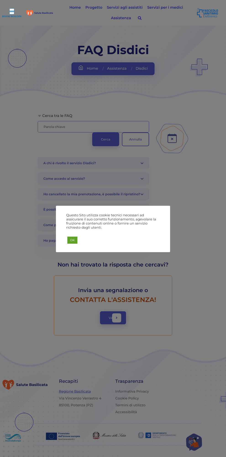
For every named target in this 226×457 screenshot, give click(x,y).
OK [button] (72, 240)
